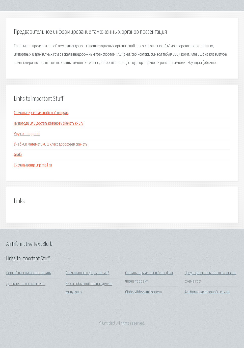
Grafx (18, 155)
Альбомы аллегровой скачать (207, 292)
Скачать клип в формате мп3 (88, 273)
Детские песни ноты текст (25, 284)
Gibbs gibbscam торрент (143, 292)
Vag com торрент (27, 134)
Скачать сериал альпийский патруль (41, 113)
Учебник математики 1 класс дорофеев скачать (50, 144)
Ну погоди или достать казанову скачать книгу (48, 123)
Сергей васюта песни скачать (28, 273)
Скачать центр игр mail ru (33, 165)
